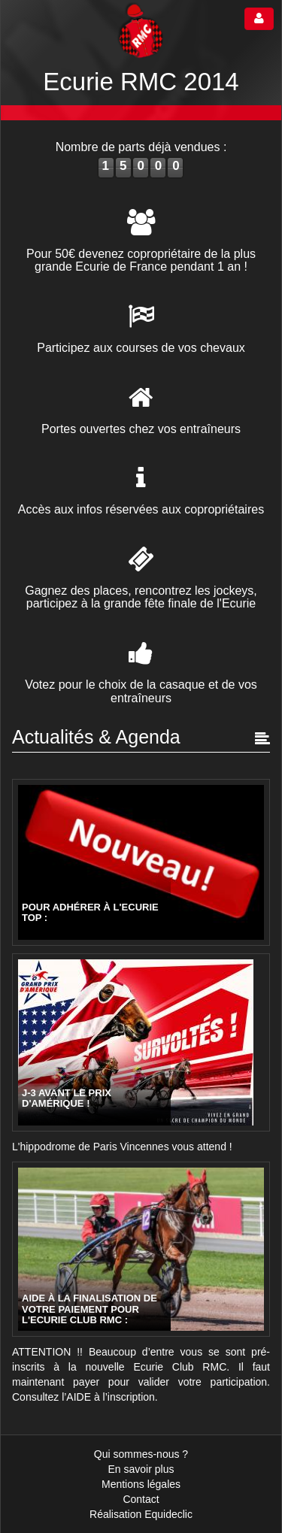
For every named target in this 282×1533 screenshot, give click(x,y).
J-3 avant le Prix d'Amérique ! (66, 1098)
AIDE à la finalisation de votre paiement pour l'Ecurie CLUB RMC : (89, 1309)
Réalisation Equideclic (141, 1514)
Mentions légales (141, 1484)
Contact (141, 1499)
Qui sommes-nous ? (141, 1454)
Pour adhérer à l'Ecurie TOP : (90, 912)
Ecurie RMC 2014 (140, 81)
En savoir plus (141, 1469)
